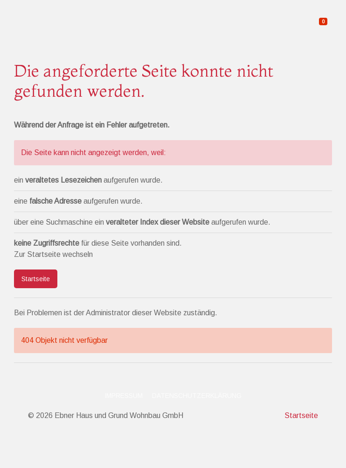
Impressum (123, 395)
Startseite (35, 279)
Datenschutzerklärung (197, 395)
